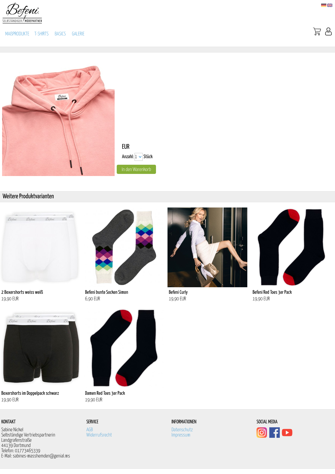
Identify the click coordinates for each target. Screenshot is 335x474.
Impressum (180, 435)
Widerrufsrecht (99, 435)
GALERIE (78, 33)
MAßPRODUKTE (17, 33)
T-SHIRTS (42, 33)
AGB (89, 429)
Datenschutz (182, 429)
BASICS (60, 33)
